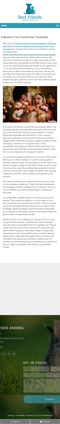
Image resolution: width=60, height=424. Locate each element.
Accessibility (20, 415)
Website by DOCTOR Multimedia (40, 415)
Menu (4, 25)
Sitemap (11, 415)
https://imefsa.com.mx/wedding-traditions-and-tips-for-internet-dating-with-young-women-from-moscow (30, 46)
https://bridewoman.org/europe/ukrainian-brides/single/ (29, 54)
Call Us (15, 421)
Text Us (45, 421)
